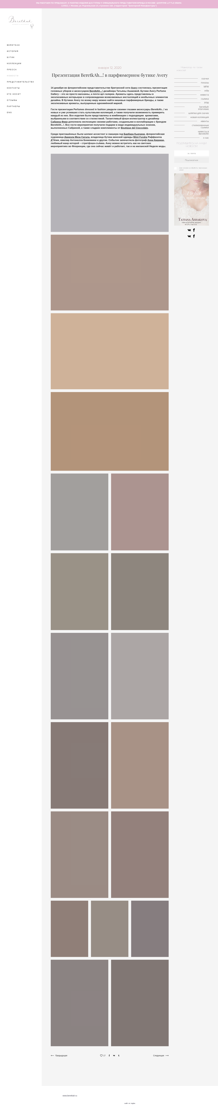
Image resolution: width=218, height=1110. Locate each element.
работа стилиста (193, 38)
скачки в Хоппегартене (192, 45)
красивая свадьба (97, 35)
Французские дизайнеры (100, 52)
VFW (63, 35)
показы (124, 28)
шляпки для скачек (78, 55)
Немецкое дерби (170, 45)
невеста (155, 35)
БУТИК (11, 57)
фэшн (82, 45)
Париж (169, 32)
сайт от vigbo (129, 1103)
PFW (153, 48)
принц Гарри (74, 32)
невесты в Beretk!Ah (172, 58)
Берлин (204, 18)
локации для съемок (185, 32)
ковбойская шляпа (125, 55)
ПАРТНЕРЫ (13, 106)
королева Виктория (183, 35)
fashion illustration (160, 18)
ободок (84, 42)
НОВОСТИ (13, 76)
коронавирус (170, 42)
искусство (178, 55)
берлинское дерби (60, 48)
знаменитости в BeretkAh (144, 38)
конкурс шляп (78, 48)
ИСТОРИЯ (13, 51)
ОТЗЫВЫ (12, 100)
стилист (179, 38)
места (55, 22)
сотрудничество (122, 38)
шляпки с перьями (187, 22)
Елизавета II (137, 28)
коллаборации (120, 45)
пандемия (153, 22)
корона (180, 25)
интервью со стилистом (150, 42)
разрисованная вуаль (118, 48)
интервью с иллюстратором (105, 28)
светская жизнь (111, 42)
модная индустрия (103, 38)
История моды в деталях (196, 28)
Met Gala (191, 25)
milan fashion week (143, 25)
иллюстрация (147, 52)
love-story (66, 22)
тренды (54, 35)
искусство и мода (194, 55)
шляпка (77, 22)
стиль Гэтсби (94, 45)
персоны (173, 52)
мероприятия (166, 38)
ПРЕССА (12, 70)
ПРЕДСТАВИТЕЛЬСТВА (20, 82)
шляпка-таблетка (114, 32)
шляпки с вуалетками (98, 25)
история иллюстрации (121, 25)
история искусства (96, 48)
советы (107, 45)
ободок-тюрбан (128, 42)
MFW (100, 32)
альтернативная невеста (148, 55)
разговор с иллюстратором (105, 18)
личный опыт (201, 35)
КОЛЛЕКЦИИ (14, 63)
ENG (9, 113)
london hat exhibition (155, 28)
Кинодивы (140, 22)
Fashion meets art (140, 48)
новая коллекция (95, 58)
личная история (168, 22)
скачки (88, 22)
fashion (193, 48)
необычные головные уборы (184, 18)
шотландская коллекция (126, 52)
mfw (161, 32)
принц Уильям (58, 32)
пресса (166, 55)
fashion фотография (82, 38)
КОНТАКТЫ (13, 88)
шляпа (201, 32)
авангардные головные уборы (134, 18)
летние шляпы (57, 18)
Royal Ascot (89, 32)
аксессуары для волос (121, 22)
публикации (184, 42)
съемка (72, 45)
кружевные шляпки (164, 25)
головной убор (101, 22)
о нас (187, 58)
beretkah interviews (77, 52)
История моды (152, 45)
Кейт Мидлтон (174, 28)
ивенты (131, 58)
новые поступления (115, 58)
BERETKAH (13, 45)
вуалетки (161, 52)
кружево (167, 35)
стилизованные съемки (148, 58)
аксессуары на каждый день (65, 42)
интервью (95, 42)
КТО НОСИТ (14, 94)
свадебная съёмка (128, 35)
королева (84, 28)
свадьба (144, 35)
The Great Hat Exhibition (79, 18)
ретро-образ (136, 45)
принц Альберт (62, 38)
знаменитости (186, 52)
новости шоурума (78, 35)
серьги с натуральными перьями (141, 32)
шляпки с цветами (76, 25)
